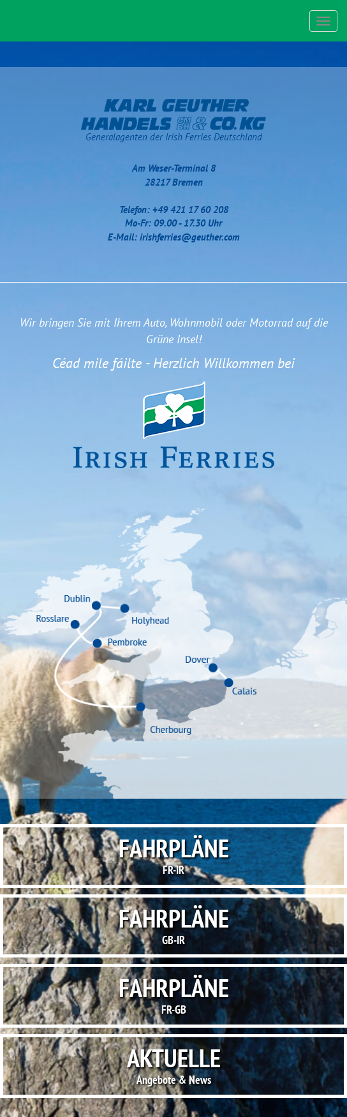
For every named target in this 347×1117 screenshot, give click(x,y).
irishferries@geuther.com (190, 237)
